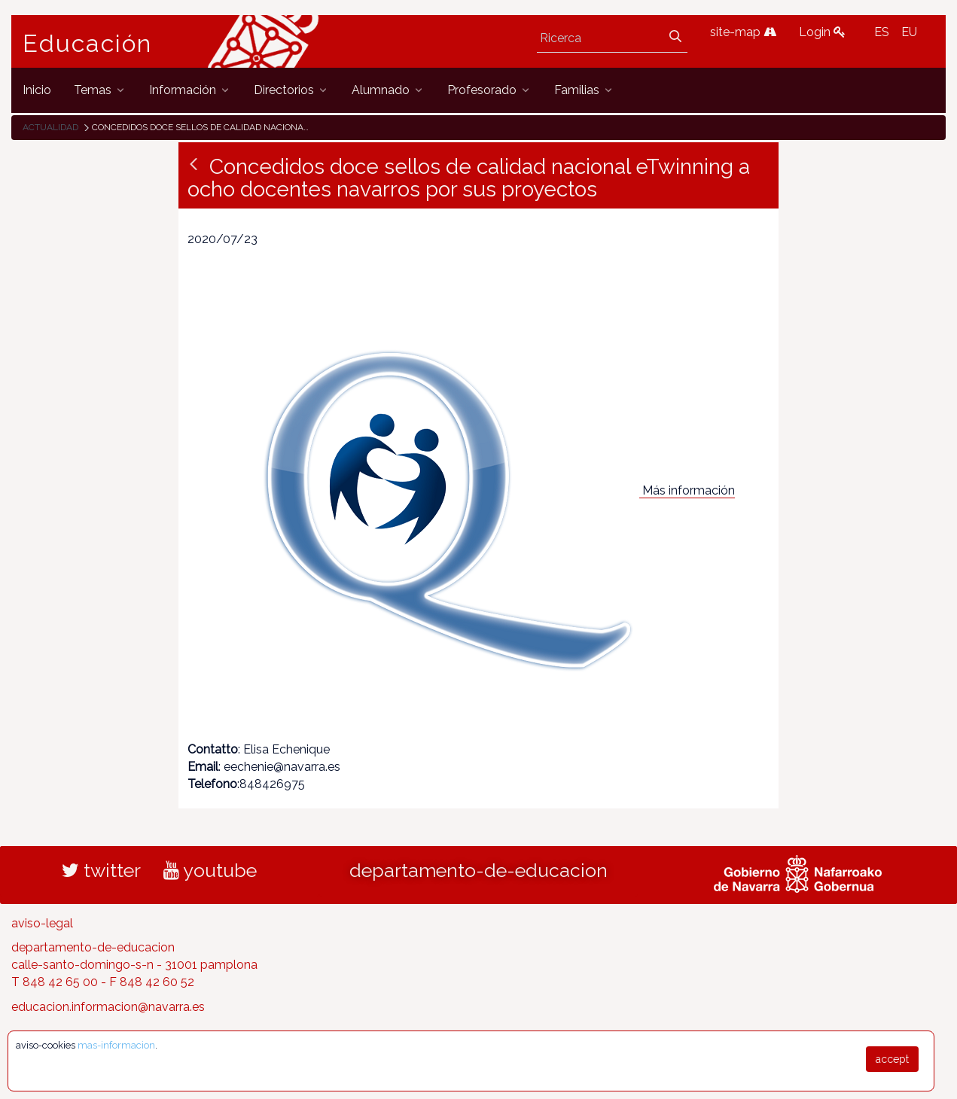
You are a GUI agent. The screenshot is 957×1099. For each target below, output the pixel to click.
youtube (210, 870)
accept (892, 1059)
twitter (101, 870)
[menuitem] (36, 90)
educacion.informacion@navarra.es (108, 1007)
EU (909, 32)
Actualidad (50, 127)
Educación (87, 44)
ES (881, 32)
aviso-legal (42, 923)
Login (822, 32)
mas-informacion (116, 1045)
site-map (743, 32)
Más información (688, 490)
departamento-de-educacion (478, 870)
